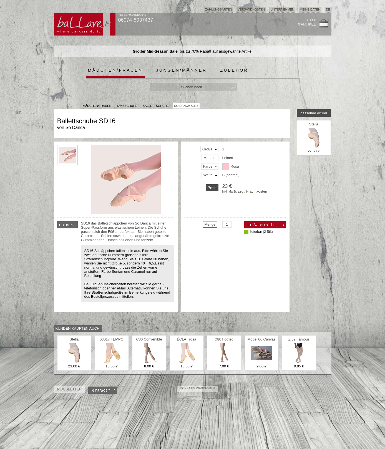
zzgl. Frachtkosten (252, 191)
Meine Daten (310, 9)
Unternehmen (282, 9)
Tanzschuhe (127, 105)
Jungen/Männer (181, 70)
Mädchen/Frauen (115, 70)
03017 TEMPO (112, 339)
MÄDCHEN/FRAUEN (97, 105)
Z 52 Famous (299, 339)
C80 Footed (224, 339)
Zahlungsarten (218, 9)
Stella (313, 124)
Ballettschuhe (156, 105)
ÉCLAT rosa (186, 339)
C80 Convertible (149, 339)
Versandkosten (251, 9)
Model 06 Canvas (261, 339)
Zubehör (234, 70)
